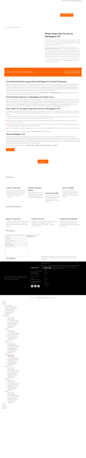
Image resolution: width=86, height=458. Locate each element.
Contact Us (46, 286)
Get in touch (57, 106)
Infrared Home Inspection (10, 311)
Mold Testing (10, 327)
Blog (45, 282)
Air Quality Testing (8, 312)
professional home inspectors (51, 48)
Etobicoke (47, 145)
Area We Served (6, 315)
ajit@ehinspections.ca (78, 0)
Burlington (7, 352)
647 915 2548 (66, 0)
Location (46, 279)
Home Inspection (11, 317)
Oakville (37, 145)
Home (45, 271)
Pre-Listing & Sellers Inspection (11, 307)
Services (45, 275)
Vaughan (55, 145)
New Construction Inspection (10, 308)
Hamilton (28, 145)
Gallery (45, 277)
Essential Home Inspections (42, 298)
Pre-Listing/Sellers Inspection (13, 320)
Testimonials (46, 284)
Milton (33, 145)
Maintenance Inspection (9, 310)
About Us (46, 273)
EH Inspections (36, 131)
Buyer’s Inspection (8, 306)
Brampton (42, 145)
